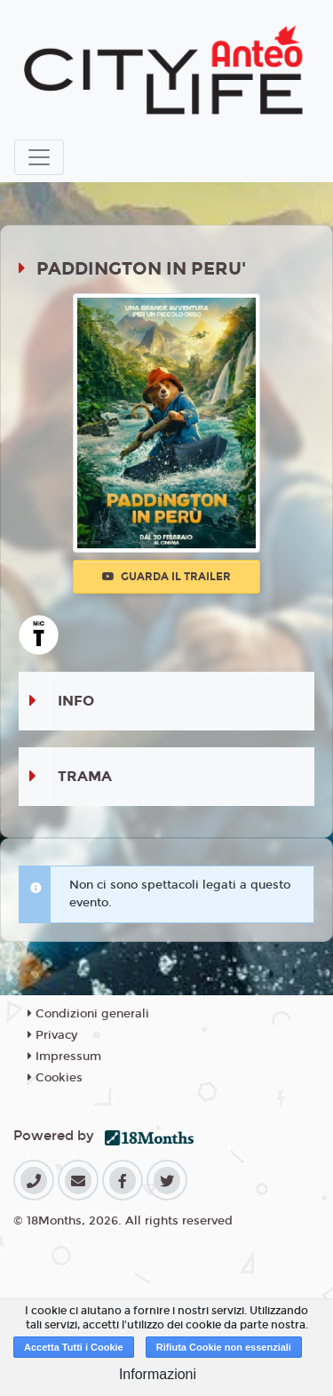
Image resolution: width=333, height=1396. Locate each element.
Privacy (52, 1035)
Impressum (64, 1056)
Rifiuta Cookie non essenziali (223, 1347)
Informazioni (157, 1374)
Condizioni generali (88, 1014)
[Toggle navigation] (39, 157)
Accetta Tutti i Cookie (73, 1347)
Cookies (55, 1078)
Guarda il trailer (166, 576)
